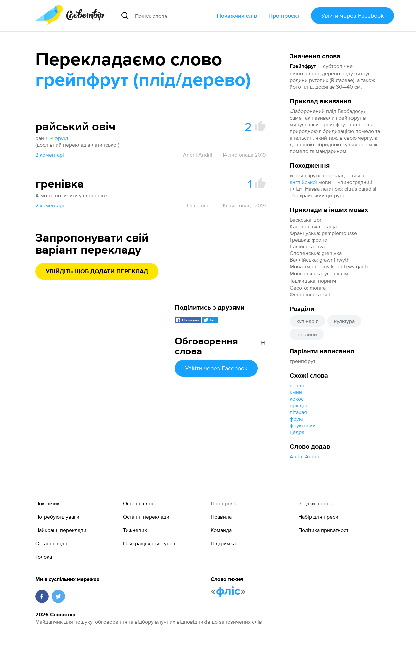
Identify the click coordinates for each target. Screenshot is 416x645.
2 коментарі (49, 155)
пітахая (298, 412)
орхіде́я (299, 405)
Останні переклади (146, 517)
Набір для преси (318, 517)
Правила (221, 517)
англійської (303, 182)
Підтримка (223, 543)
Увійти (352, 15)
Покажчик (47, 503)
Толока (43, 557)
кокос (297, 399)
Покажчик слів (237, 15)
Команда (221, 530)
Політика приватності (324, 530)
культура (344, 321)
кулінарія (307, 321)
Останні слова (140, 503)
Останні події (51, 543)
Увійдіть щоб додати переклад (97, 272)
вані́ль (297, 385)
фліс (228, 591)
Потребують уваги (57, 517)
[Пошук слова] (173, 16)
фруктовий (303, 425)
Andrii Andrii (304, 456)
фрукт (297, 419)
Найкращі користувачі (150, 543)
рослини (306, 334)
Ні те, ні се (199, 205)
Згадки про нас (316, 503)
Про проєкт (284, 15)
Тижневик (135, 530)
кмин (296, 392)
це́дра (297, 432)
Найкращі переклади (60, 530)
